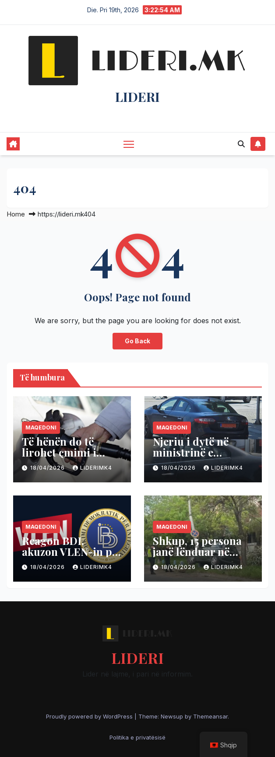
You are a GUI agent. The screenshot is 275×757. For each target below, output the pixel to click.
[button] (241, 144)
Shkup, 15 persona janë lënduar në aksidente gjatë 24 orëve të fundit (197, 557)
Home (16, 214)
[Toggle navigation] (129, 143)
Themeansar (210, 716)
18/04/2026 (48, 467)
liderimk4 (92, 467)
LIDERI (137, 96)
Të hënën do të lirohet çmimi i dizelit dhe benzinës (71, 452)
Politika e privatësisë (137, 737)
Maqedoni (40, 427)
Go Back (137, 341)
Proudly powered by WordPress (90, 716)
